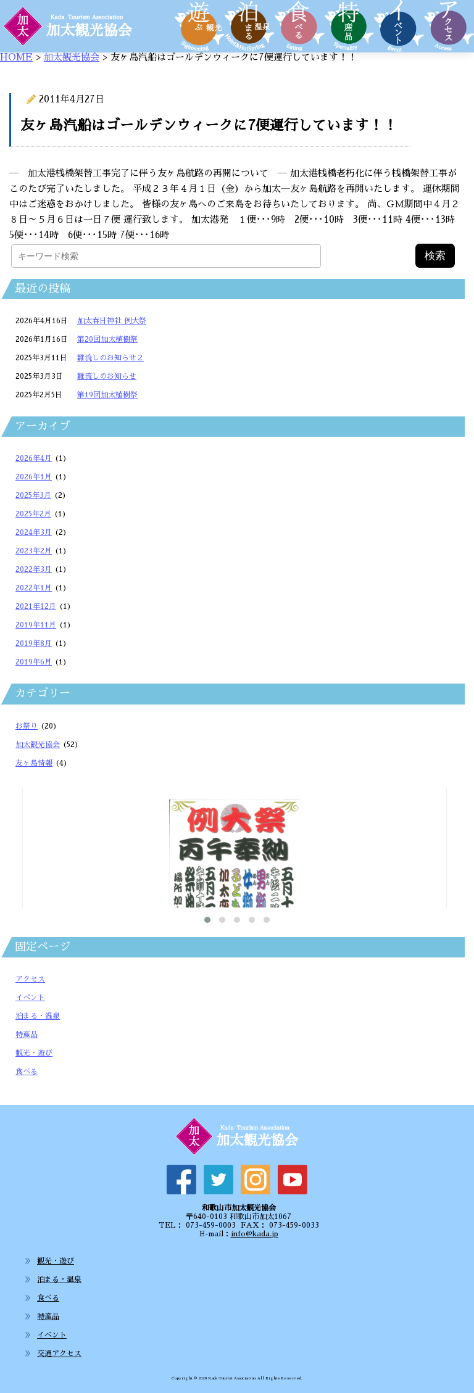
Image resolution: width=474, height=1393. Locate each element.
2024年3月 (33, 532)
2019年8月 (33, 643)
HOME (16, 57)
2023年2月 (33, 551)
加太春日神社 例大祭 (111, 320)
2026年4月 (33, 458)
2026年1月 (33, 477)
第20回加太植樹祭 (107, 339)
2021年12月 (35, 606)
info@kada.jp (254, 1234)
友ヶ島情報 (33, 763)
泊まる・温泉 (37, 1016)
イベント (30, 997)
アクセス (30, 979)
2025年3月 (33, 495)
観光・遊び (33, 1053)
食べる (26, 1071)
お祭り (26, 726)
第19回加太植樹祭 (107, 395)
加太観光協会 (71, 57)
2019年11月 (35, 625)
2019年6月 (33, 662)
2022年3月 (33, 569)
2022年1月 (33, 588)
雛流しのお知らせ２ (110, 358)
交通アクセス (59, 1353)
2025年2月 (33, 514)
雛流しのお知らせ (106, 376)
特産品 (26, 1034)
